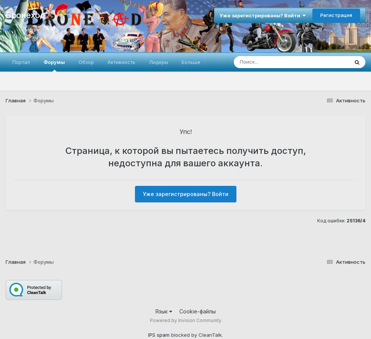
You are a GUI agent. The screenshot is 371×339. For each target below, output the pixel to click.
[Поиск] (277, 62)
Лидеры (158, 62)
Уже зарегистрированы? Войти (263, 15)
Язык (163, 311)
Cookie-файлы (197, 311)
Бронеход (25, 15)
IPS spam (159, 335)
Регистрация (336, 15)
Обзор (86, 62)
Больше (191, 62)
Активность (121, 62)
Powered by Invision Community (185, 320)
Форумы (54, 65)
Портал (21, 62)
